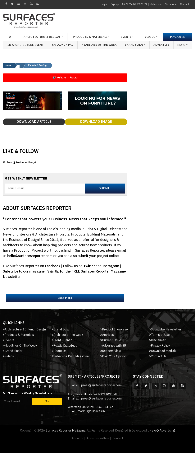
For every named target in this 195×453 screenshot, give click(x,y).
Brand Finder (135, 44)
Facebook (53, 266)
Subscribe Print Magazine (70, 356)
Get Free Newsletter (133, 4)
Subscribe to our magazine (24, 271)
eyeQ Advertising (163, 430)
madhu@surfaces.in (91, 411)
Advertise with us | (99, 438)
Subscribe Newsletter (165, 329)
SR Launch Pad (63, 44)
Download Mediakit (163, 351)
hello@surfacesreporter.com (29, 256)
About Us (59, 351)
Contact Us (157, 356)
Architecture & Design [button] (42, 37)
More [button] (182, 45)
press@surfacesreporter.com (101, 385)
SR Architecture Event (25, 45)
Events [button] (126, 37)
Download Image (96, 122)
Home (8, 65)
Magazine (177, 37)
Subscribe (170, 4)
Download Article (34, 122)
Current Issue (110, 340)
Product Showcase (114, 329)
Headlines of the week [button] (99, 44)
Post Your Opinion (113, 356)
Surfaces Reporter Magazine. (66, 430)
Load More (65, 298)
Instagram (111, 266)
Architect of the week (67, 335)
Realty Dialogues (64, 345)
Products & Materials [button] (90, 37)
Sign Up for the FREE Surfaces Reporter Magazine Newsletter (64, 274)
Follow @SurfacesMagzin (20, 162)
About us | (78, 438)
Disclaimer (157, 340)
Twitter (89, 266)
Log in (102, 4)
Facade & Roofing (37, 65)
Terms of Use (159, 335)
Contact (184, 4)
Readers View (110, 351)
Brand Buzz (61, 329)
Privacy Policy (159, 345)
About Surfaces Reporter (37, 209)
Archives (107, 335)
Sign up (113, 4)
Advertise (155, 4)
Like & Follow (21, 152)
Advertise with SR (113, 345)
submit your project (93, 256)
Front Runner (62, 340)
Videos (150, 37)
